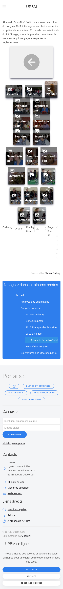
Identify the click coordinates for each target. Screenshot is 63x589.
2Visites (12, 94)
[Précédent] (57, 227)
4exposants (37, 180)
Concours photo (32, 320)
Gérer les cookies (32, 583)
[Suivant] (57, 258)
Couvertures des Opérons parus (35, 352)
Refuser (31, 576)
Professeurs (16, 393)
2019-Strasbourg (32, 314)
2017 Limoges (30, 333)
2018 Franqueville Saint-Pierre (40, 327)
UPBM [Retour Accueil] (31, 7)
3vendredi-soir (22, 108)
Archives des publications (32, 301)
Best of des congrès (34, 346)
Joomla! (26, 535)
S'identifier (15, 434)
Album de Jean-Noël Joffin (42, 340)
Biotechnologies (31, 399)
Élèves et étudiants (38, 386)
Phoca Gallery (52, 273)
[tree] (31, 324)
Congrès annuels (27, 308)
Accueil (17, 295)
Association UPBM (44, 393)
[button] (4, 6)
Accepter (31, 569)
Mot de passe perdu (14, 443)
